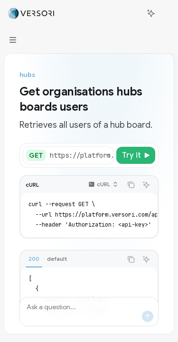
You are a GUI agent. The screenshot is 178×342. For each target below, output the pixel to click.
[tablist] (71, 259)
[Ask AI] (146, 185)
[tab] (34, 259)
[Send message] (147, 316)
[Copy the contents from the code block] (131, 185)
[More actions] (165, 13)
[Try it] (135, 155)
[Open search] (133, 13)
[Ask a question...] (89, 311)
